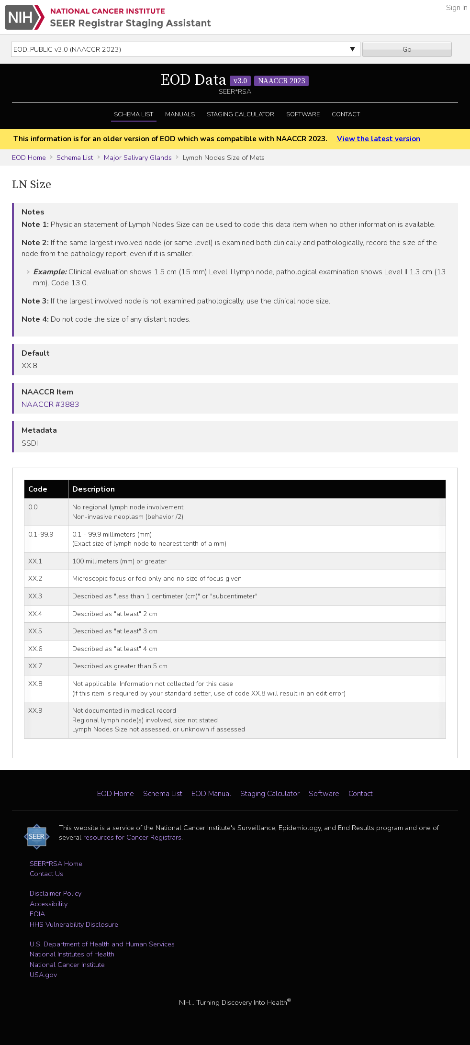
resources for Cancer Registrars (132, 837)
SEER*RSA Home (56, 863)
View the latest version (378, 139)
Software (303, 114)
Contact (346, 114)
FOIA (37, 914)
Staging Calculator (240, 114)
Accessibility (48, 904)
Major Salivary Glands (138, 157)
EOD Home (29, 157)
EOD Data (235, 80)
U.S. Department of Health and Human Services (102, 944)
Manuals (180, 114)
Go (407, 49)
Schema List (133, 114)
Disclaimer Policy (55, 893)
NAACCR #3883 (50, 404)
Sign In (457, 7)
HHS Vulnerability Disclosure (74, 924)
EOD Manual (211, 793)
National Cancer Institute (67, 964)
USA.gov (43, 974)
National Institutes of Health (72, 954)
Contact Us (46, 873)
